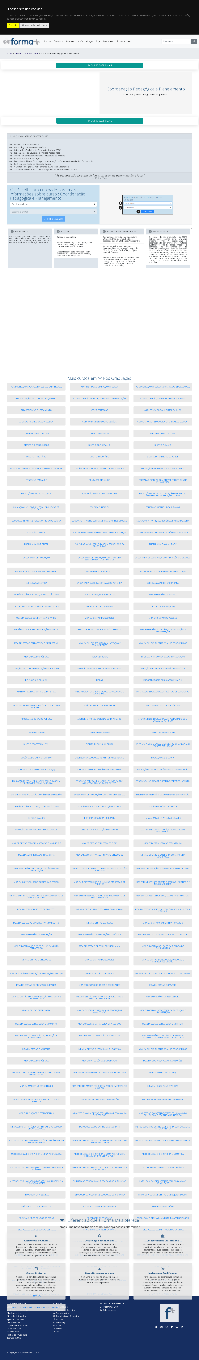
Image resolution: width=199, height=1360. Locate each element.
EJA (98, 41)
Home (48, 41)
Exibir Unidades (53, 251)
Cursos (27, 54)
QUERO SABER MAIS (100, 65)
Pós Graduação (85, 41)
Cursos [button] (57, 41)
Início (9, 54)
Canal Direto (123, 41)
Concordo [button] (13, 25)
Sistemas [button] (108, 41)
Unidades (70, 41)
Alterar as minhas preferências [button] (34, 25)
